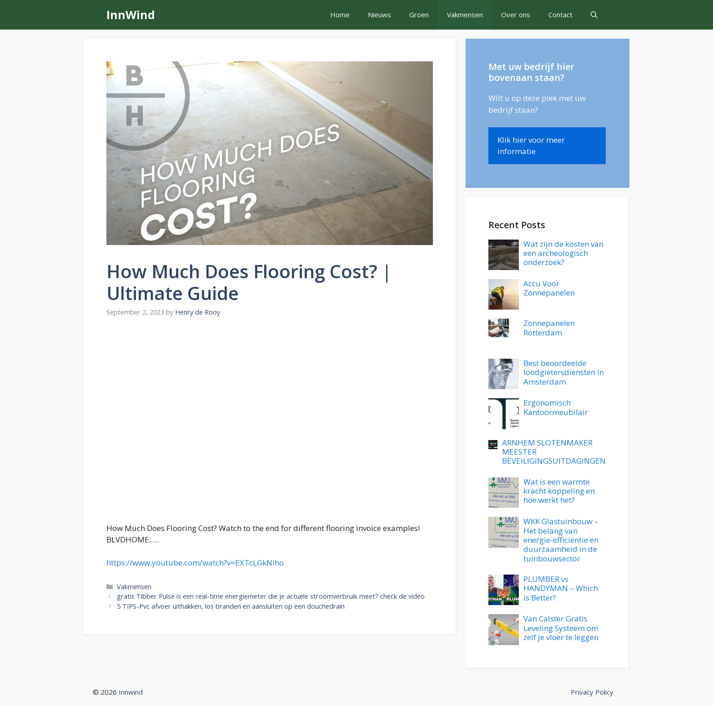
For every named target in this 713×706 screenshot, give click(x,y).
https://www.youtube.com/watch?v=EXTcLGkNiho (195, 562)
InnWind (130, 14)
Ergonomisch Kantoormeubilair (555, 407)
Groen (419, 14)
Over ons (515, 14)
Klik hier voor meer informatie (531, 146)
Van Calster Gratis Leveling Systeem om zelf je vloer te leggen (560, 627)
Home (340, 14)
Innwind (131, 691)
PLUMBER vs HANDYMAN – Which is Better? (560, 588)
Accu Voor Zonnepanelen (549, 288)
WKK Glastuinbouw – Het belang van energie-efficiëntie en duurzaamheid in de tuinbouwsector (560, 540)
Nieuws (379, 14)
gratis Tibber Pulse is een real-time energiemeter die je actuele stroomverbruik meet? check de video (271, 596)
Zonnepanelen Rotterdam (549, 327)
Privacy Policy (592, 691)
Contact (560, 14)
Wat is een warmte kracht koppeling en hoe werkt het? (559, 491)
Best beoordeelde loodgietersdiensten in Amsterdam (563, 372)
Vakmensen (465, 14)
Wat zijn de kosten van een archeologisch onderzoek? (563, 253)
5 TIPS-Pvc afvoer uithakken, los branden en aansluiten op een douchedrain (231, 606)
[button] (594, 15)
